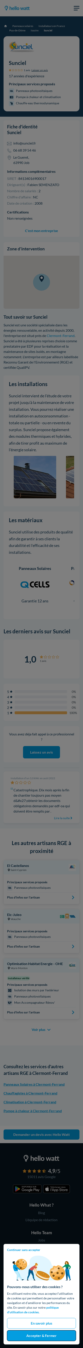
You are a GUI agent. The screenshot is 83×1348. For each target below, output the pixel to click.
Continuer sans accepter (23, 1250)
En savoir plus (41, 1323)
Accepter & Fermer (41, 1335)
